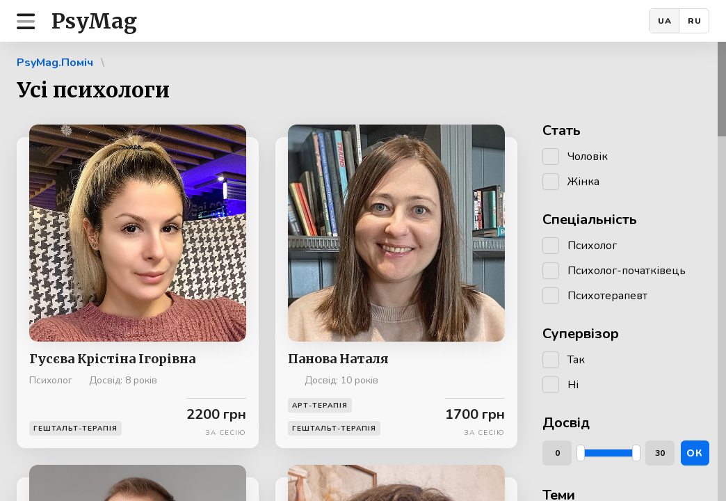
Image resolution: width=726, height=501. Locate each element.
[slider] (580, 453)
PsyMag (94, 20)
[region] (363, 271)
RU (695, 20)
